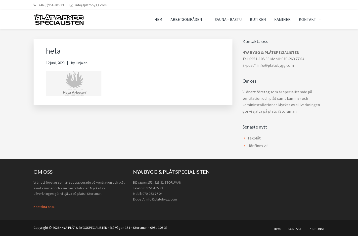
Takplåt (254, 137)
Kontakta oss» (44, 206)
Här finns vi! (257, 145)
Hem (277, 228)
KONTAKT (295, 228)
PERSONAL (316, 228)
